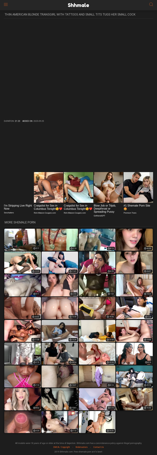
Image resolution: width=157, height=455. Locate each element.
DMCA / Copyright (61, 447)
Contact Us (98, 447)
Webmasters (82, 447)
